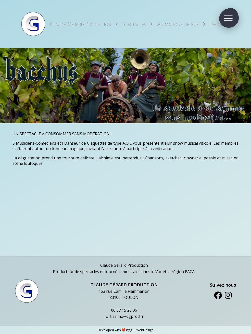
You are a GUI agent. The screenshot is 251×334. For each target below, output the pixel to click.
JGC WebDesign (141, 330)
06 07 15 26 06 (124, 310)
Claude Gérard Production (80, 24)
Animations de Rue (178, 24)
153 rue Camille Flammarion (124, 291)
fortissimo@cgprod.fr (124, 316)
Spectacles (134, 24)
